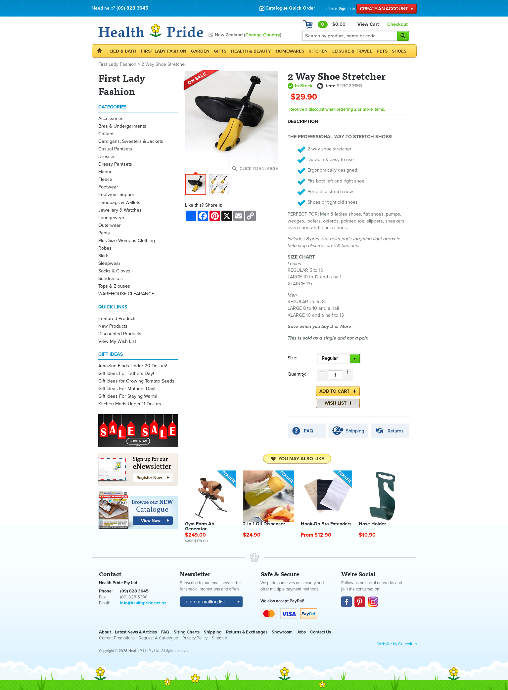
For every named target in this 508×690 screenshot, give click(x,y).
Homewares (290, 51)
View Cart (368, 24)
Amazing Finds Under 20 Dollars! (132, 366)
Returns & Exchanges (246, 632)
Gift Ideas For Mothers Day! (126, 388)
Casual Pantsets (115, 149)
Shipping (213, 632)
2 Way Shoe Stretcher (163, 64)
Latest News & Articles (136, 632)
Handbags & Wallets (119, 202)
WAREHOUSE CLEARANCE (126, 294)
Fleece (105, 179)
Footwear (108, 187)
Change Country (262, 35)
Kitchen (318, 51)
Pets (382, 51)
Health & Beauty (251, 51)
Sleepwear (109, 263)
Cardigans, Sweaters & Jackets (130, 141)
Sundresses (110, 278)
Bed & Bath (123, 51)
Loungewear (111, 218)
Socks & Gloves (114, 271)
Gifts (220, 51)
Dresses (106, 156)
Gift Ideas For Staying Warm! (127, 396)
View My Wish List (117, 341)
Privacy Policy (195, 638)
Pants (104, 233)
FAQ (165, 632)
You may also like (297, 459)
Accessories (110, 118)
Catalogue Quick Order (287, 8)
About (105, 632)
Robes (105, 248)
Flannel (106, 172)
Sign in (345, 8)
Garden (200, 51)
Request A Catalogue (158, 638)
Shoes (399, 51)
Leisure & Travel (352, 51)
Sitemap (219, 638)
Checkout (397, 24)
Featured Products (117, 318)
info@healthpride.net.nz (143, 603)
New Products (112, 326)
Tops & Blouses (114, 286)
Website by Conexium (397, 644)
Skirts (104, 256)
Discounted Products (119, 334)
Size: (292, 358)
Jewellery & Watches (120, 210)
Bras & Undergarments (122, 126)
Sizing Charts (187, 632)
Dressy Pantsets (115, 164)
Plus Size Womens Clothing (126, 240)
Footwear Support (117, 194)
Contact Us (320, 632)
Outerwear (109, 225)
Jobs (301, 632)
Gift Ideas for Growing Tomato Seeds (136, 381)
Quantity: (297, 374)
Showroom (282, 632)
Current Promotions (117, 638)
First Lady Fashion (163, 51)
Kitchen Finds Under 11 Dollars (129, 404)
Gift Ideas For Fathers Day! (126, 373)
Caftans (106, 134)
